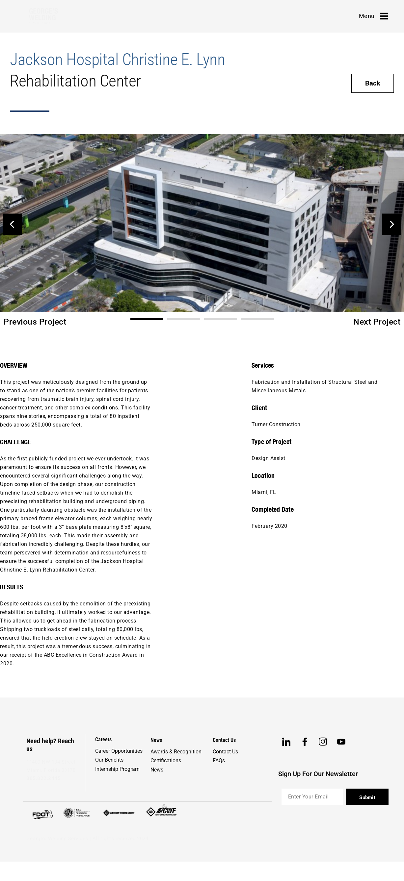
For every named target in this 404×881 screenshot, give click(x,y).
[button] (12, 224)
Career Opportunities (119, 751)
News (156, 770)
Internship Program (117, 769)
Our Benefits (109, 760)
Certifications (165, 760)
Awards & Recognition (176, 751)
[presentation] (332, 826)
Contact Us (225, 751)
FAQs (219, 760)
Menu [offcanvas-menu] (373, 16)
